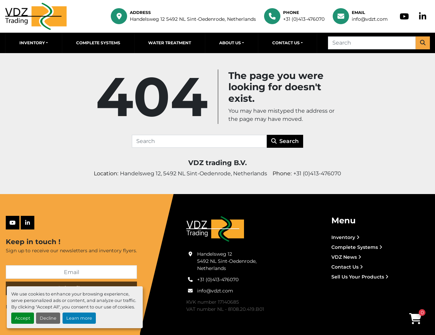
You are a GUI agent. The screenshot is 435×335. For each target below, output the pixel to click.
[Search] (372, 42)
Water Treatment (169, 42)
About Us (230, 42)
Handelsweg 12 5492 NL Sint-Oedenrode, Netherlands (193, 19)
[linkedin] (422, 16)
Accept (22, 318)
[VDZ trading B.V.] (215, 229)
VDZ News (344, 257)
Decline (48, 318)
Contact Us (286, 42)
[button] (33, 43)
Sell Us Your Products (357, 277)
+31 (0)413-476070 (304, 19)
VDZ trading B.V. (217, 163)
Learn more (79, 318)
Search (285, 141)
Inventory (32, 42)
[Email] (71, 272)
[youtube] (404, 16)
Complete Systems (98, 42)
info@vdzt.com (370, 19)
